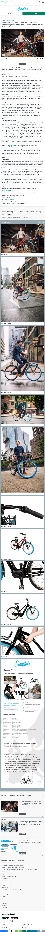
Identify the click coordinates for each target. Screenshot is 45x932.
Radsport (3, 217)
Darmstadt (9, 211)
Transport (9, 217)
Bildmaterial (22, 64)
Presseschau (5, 894)
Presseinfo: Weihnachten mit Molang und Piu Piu (13, 867)
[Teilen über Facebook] (4, 931)
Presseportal (22, 833)
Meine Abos (41, 3)
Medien (3, 901)
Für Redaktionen (25, 923)
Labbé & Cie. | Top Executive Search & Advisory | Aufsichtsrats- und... (17, 889)
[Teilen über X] (11, 931)
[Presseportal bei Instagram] (12, 920)
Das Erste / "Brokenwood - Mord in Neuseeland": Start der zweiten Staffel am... (19, 871)
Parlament (4, 907)
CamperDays (5, 878)
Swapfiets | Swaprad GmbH (7, 20)
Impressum (4, 923)
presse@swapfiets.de (9, 199)
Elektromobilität (16, 217)
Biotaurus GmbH (5, 887)
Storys (2, 3)
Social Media (25, 929)
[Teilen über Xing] (26, 931)
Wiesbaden (27, 211)
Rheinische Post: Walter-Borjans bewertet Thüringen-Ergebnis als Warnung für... (19, 869)
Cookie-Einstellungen (6, 929)
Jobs (23, 926)
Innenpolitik (4, 903)
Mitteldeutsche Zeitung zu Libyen (9, 863)
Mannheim (20, 211)
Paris (32, 211)
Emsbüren (38, 211)
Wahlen (4, 896)
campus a (4, 880)
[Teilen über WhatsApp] (18, 931)
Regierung (4, 905)
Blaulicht (15, 3)
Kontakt (3, 924)
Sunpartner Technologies (7, 883)
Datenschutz (4, 927)
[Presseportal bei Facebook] (8, 921)
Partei (3, 898)
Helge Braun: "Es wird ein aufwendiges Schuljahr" (13, 865)
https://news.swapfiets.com (7, 190)
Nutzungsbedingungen (27, 924)
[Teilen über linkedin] (34, 931)
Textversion (4, 926)
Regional (28, 3)
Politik (3, 892)
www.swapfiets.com (12, 145)
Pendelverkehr (25, 217)
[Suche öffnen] (39, 2)
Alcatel (3, 885)
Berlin (15, 211)
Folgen (34, 13)
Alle (42, 796)
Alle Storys (11, 13)
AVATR (3, 874)
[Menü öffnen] (43, 2)
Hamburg (3, 211)
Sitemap (24, 927)
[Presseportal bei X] (10, 921)
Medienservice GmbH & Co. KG (9, 876)
